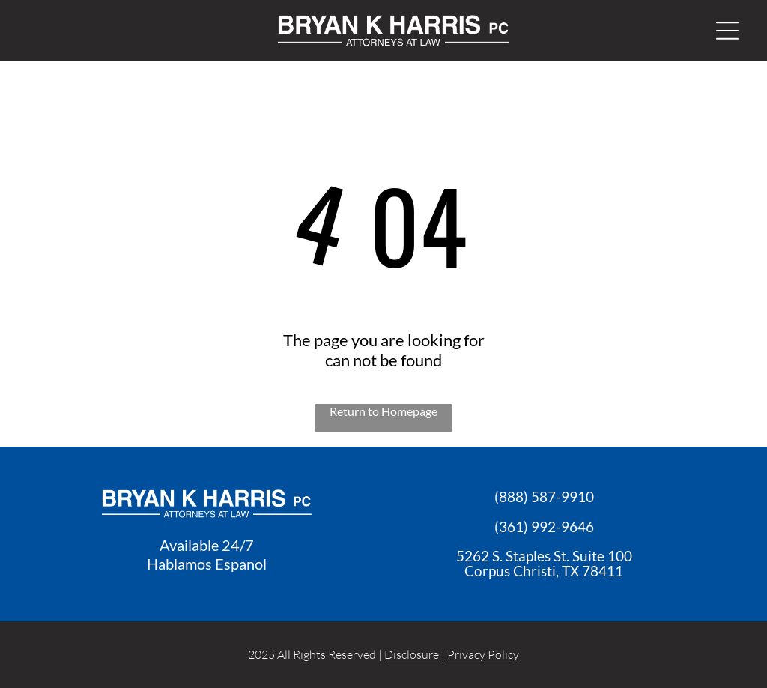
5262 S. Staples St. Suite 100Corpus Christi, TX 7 (544, 563)
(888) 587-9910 (544, 496)
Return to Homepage (383, 411)
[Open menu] (727, 30)
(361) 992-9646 (544, 526)
